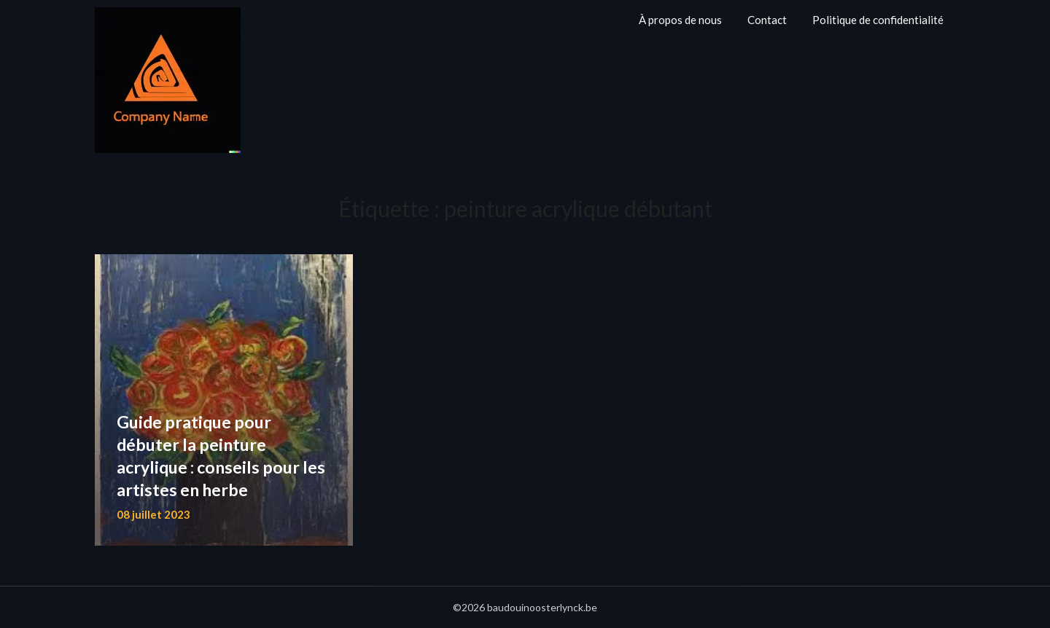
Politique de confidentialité (878, 19)
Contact (767, 19)
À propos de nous (680, 19)
